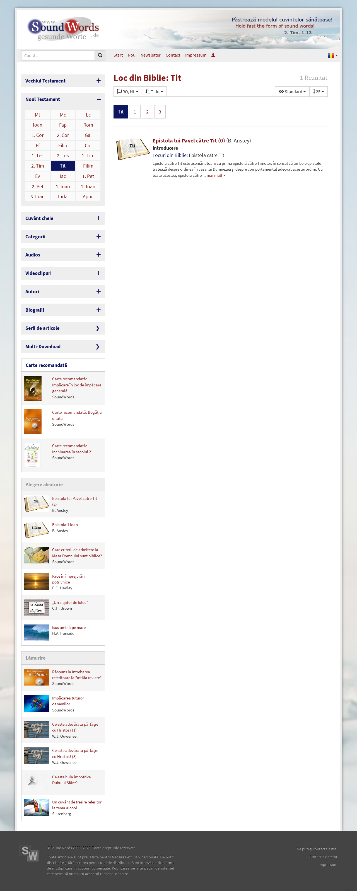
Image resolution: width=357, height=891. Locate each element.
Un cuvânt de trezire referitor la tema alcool (63, 808)
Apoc (88, 196)
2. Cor (63, 135)
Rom (88, 125)
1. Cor (38, 135)
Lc (88, 115)
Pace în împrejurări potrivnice (54, 582)
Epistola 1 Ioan (51, 530)
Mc (63, 115)
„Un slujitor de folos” (56, 607)
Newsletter (151, 55)
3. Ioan (37, 196)
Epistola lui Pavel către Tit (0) (202, 140)
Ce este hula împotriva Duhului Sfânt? (57, 782)
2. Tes (63, 155)
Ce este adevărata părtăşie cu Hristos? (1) (61, 730)
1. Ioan (63, 186)
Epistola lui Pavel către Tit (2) (60, 504)
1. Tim (88, 155)
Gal (88, 135)
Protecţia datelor (323, 856)
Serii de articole (42, 328)
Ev (37, 176)
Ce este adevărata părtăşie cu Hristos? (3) (61, 756)
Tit (63, 166)
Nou (132, 55)
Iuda (62, 196)
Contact (173, 55)
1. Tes (38, 155)
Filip (62, 145)
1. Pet (88, 176)
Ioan (37, 125)
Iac (63, 176)
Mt (37, 115)
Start (118, 55)
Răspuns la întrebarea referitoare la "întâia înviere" (63, 677)
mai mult (214, 175)
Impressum (195, 55)
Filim (88, 166)
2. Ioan (88, 186)
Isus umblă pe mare (55, 632)
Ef (38, 145)
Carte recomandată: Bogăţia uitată (63, 421)
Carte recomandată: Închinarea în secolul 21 (58, 455)
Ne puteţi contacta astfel (317, 848)
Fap (63, 125)
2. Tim (37, 166)
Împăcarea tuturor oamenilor (54, 704)
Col (88, 145)
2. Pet (38, 186)
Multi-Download (43, 346)
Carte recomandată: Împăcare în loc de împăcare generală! (62, 388)
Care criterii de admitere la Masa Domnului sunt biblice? (63, 555)
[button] (333, 55)
